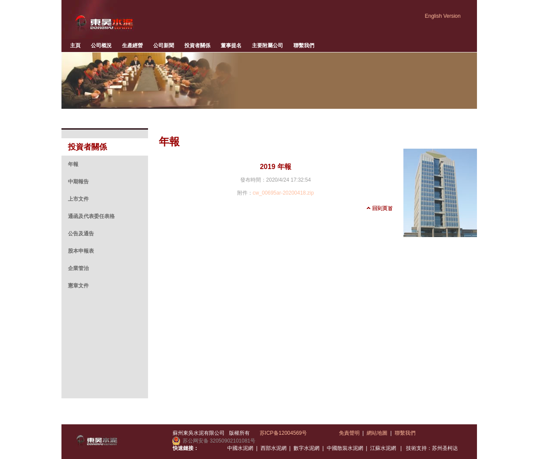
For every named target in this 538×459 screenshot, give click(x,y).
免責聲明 (349, 433)
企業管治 (78, 268)
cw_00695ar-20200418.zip (283, 193)
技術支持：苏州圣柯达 (432, 448)
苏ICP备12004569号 (283, 433)
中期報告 (78, 182)
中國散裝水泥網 (345, 448)
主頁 (75, 45)
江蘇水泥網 (383, 448)
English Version (443, 16)
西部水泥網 (274, 448)
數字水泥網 (306, 448)
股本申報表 (81, 251)
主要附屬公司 (267, 45)
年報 (73, 164)
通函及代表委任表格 (91, 216)
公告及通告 (81, 234)
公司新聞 (163, 45)
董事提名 (231, 45)
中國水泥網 (240, 448)
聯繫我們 (303, 45)
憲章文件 (78, 286)
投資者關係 (197, 45)
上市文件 (78, 199)
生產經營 (132, 45)
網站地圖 (377, 433)
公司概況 (101, 45)
